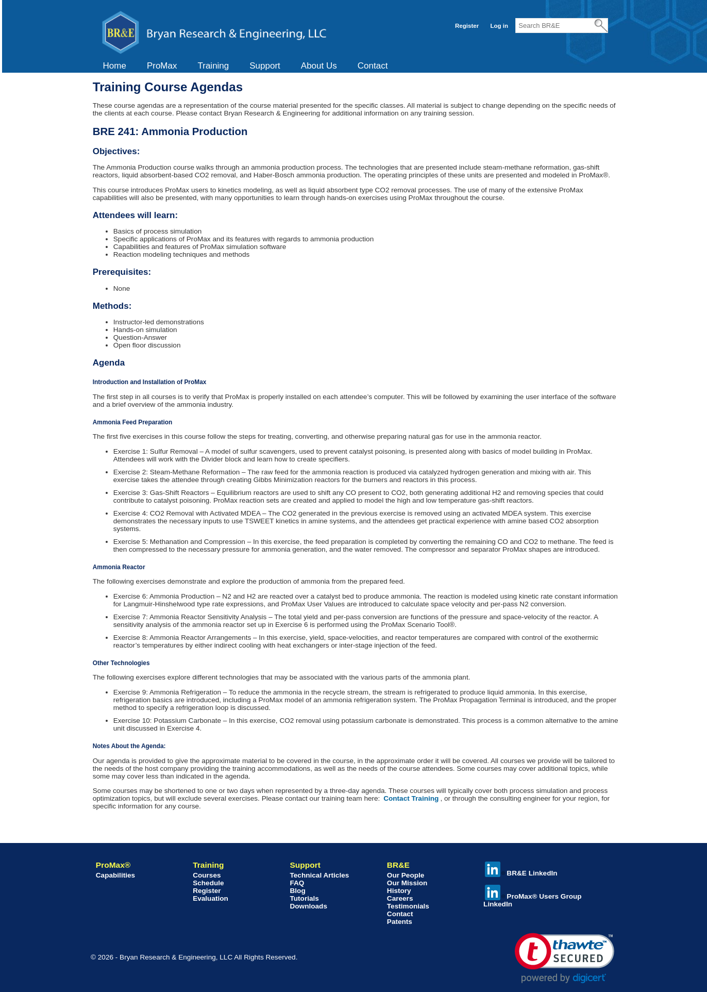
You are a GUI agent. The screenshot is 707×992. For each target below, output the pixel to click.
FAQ (297, 883)
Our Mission (407, 883)
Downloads (308, 906)
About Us (319, 66)
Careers (400, 898)
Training (213, 66)
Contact (373, 66)
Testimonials (408, 906)
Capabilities (115, 875)
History (399, 891)
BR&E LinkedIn (521, 873)
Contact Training (411, 798)
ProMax (162, 66)
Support (264, 66)
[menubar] (245, 66)
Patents (399, 921)
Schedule (208, 883)
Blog (297, 891)
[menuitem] (115, 66)
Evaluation (210, 898)
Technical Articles (319, 875)
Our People (406, 875)
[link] (564, 958)
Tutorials (304, 898)
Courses (207, 875)
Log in (499, 26)
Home (114, 66)
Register (467, 26)
